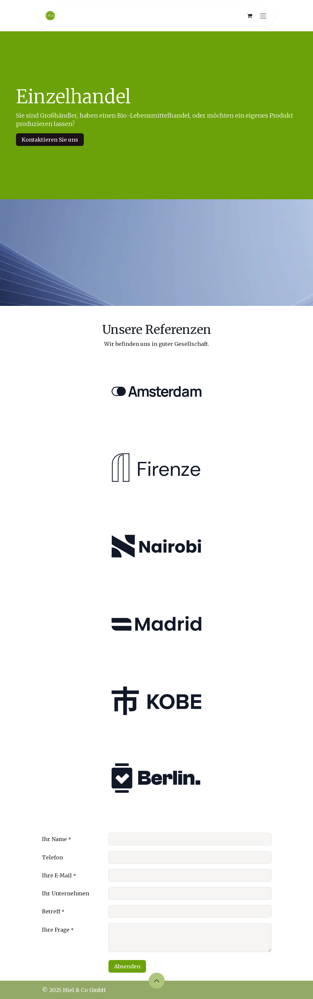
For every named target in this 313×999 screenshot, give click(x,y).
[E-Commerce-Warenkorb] (249, 15)
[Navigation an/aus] (263, 16)
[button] (157, 981)
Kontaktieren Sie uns (50, 139)
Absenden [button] (127, 966)
